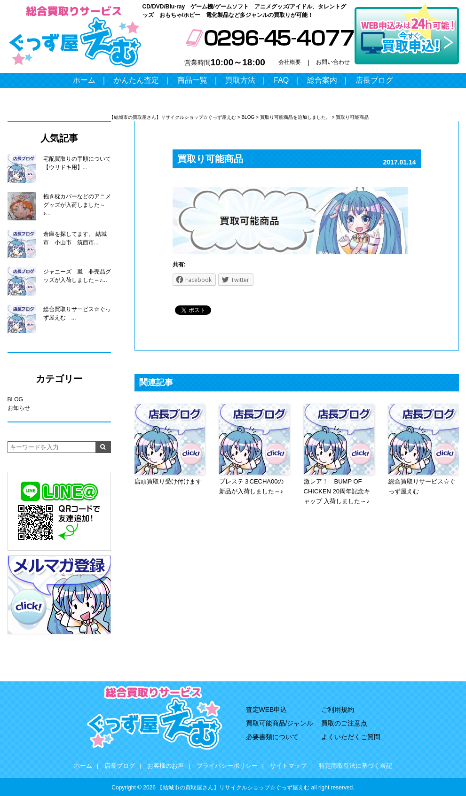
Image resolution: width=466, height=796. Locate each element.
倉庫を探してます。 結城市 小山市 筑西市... (75, 238)
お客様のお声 (165, 765)
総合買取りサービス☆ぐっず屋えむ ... (77, 313)
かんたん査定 (136, 80)
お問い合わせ (333, 62)
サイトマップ (288, 765)
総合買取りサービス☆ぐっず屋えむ (422, 486)
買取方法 (240, 80)
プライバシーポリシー (227, 765)
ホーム (84, 80)
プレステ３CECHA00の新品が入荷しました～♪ (251, 486)
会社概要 (289, 62)
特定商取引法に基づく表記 (355, 765)
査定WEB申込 (266, 709)
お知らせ (19, 408)
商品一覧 (192, 80)
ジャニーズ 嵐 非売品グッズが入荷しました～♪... (77, 275)
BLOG (15, 399)
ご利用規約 (337, 709)
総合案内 (322, 80)
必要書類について (272, 737)
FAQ (281, 80)
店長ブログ (374, 80)
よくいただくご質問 (350, 737)
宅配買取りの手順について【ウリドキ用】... (77, 163)
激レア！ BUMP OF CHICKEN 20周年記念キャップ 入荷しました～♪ (337, 491)
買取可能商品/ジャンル (280, 723)
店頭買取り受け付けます (168, 481)
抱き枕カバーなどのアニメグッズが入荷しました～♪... (77, 205)
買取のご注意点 (344, 723)
